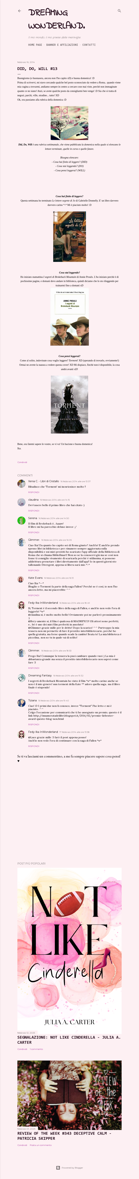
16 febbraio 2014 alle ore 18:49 (74, 603)
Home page (35, 44)
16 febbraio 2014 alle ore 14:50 (54, 518)
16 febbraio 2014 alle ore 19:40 (53, 700)
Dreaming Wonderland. (56, 20)
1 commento (36, 1049)
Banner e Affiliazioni (62, 44)
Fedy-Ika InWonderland (43, 602)
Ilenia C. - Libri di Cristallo (43, 481)
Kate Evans (35, 577)
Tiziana (32, 700)
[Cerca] (119, 10)
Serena (32, 518)
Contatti (89, 44)
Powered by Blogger (69, 1168)
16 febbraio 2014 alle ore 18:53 (56, 650)
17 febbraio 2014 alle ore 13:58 (74, 732)
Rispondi (33, 492)
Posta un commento (41, 1145)
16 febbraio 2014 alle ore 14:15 (55, 499)
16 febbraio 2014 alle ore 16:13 (59, 578)
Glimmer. (34, 539)
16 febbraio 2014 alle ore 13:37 (75, 481)
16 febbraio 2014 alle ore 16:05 (56, 540)
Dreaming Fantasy (40, 675)
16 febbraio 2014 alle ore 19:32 (68, 675)
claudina (33, 499)
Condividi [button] (22, 462)
